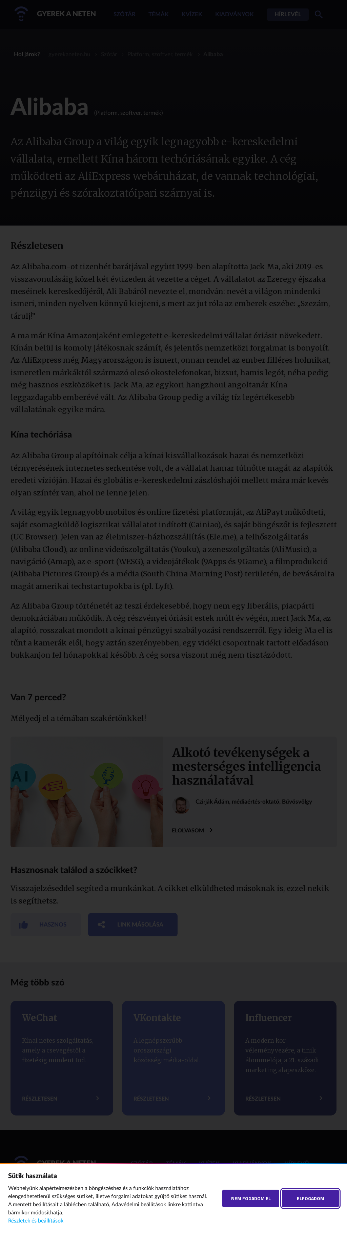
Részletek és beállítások (35, 1221)
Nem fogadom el (251, 1198)
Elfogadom (310, 1198)
